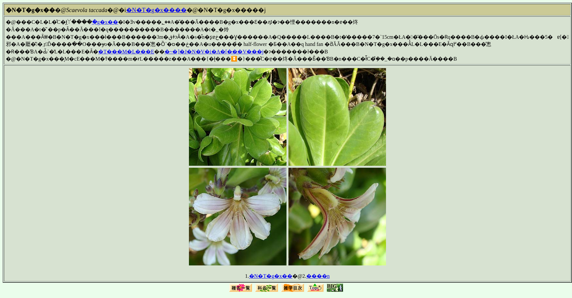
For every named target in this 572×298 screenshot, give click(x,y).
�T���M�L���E (126, 51)
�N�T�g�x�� (270, 276)
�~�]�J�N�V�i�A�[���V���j (214, 51)
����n (318, 276)
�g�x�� (105, 22)
